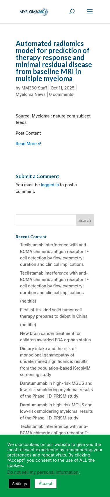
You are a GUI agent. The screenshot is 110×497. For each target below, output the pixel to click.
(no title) (28, 300)
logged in (50, 184)
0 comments (61, 94)
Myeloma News (31, 94)
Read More (26, 143)
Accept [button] (45, 483)
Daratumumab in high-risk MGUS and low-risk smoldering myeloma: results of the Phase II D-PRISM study (56, 390)
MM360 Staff (34, 87)
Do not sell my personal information (43, 472)
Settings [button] (19, 483)
